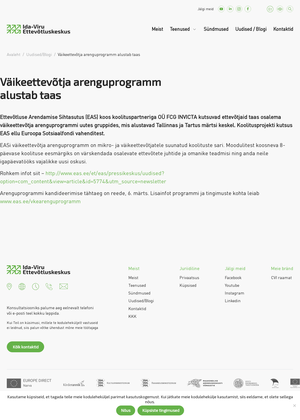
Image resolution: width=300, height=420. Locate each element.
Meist (157, 29)
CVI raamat (281, 277)
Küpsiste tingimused (160, 410)
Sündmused (216, 29)
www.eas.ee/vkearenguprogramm (40, 201)
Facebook (233, 277)
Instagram (234, 292)
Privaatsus (189, 277)
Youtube (232, 285)
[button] (9, 285)
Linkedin (233, 300)
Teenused (180, 29)
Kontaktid (283, 29)
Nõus (125, 410)
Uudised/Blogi (141, 300)
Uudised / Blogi (250, 29)
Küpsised (188, 285)
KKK (132, 316)
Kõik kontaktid (25, 346)
